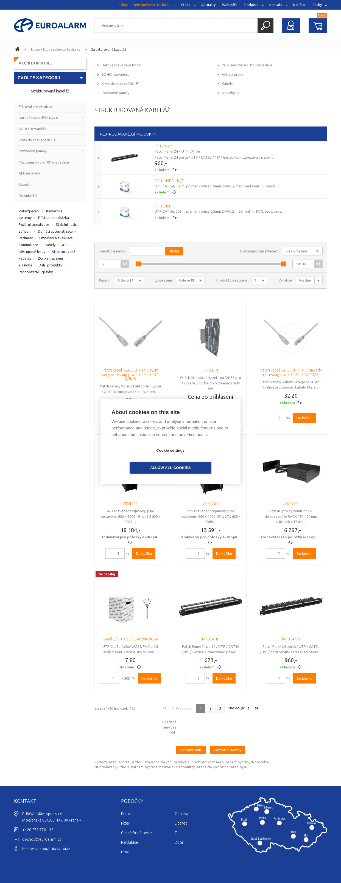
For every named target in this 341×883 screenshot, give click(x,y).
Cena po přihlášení (210, 396)
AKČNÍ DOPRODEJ (35, 63)
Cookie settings (139, 459)
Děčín (179, 819)
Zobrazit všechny (227, 727)
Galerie (186, 280)
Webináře (229, 5)
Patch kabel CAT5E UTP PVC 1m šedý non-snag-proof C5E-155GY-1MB (291, 372)
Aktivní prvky (232, 74)
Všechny (305, 280)
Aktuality (208, 5)
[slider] (138, 263)
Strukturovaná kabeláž (108, 49)
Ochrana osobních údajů (306, 862)
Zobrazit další (191, 727)
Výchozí (125, 280)
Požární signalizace (34, 224)
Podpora (251, 5)
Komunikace (28, 245)
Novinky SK (231, 93)
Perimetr (26, 238)
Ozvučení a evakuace (56, 238)
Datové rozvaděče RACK (121, 65)
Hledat (265, 25)
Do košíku (304, 418)
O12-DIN (210, 370)
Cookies (276, 862)
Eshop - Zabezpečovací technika (144, 5)
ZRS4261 (130, 503)
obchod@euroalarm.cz (41, 816)
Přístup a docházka (53, 218)
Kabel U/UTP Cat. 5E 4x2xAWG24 (130, 639)
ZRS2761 (210, 503)
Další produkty (50, 265)
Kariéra (299, 5)
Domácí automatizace (55, 231)
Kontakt (275, 5)
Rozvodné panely (115, 93)
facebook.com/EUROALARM (46, 826)
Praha (126, 791)
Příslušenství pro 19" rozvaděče (247, 65)
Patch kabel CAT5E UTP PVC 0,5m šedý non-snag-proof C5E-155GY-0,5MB (130, 374)
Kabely (227, 83)
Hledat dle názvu (112, 251)
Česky (317, 5)
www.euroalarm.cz (18, 50)
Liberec (181, 800)
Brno (125, 829)
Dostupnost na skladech (259, 251)
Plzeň (125, 800)
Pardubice (129, 819)
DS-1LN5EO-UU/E (169, 181)
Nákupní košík (318, 25)
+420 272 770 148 (38, 807)
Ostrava (181, 791)
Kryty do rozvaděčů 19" (120, 83)
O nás (185, 5)
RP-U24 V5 (163, 146)
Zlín (178, 810)
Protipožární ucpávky (36, 272)
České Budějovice (136, 810)
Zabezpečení (29, 211)
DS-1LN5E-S (164, 206)
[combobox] (50, 78)
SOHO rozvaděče (116, 74)
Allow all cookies (202, 459)
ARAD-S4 (290, 503)
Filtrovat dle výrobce (35, 106)
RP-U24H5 (210, 639)
